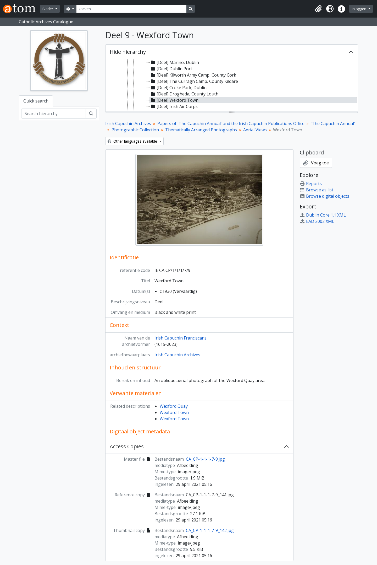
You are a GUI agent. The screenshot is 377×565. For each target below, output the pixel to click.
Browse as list (316, 190)
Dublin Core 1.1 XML (323, 215)
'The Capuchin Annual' (333, 123)
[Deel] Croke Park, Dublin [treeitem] (178, 87)
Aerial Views (255, 130)
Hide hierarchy (128, 51)
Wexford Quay (174, 406)
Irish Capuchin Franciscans (180, 338)
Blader (48, 8)
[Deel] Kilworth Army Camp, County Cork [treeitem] (193, 75)
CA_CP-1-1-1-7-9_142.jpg (210, 530)
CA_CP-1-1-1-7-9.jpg (205, 459)
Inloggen (359, 8)
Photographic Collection (135, 130)
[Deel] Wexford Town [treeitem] (174, 100)
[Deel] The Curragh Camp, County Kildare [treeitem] (194, 81)
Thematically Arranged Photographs (201, 130)
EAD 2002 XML (317, 221)
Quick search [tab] (35, 101)
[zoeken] (131, 9)
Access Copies (127, 446)
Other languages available (133, 141)
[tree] (232, 85)
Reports (311, 183)
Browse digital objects (324, 196)
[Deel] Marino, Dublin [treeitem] (174, 62)
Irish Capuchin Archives (128, 123)
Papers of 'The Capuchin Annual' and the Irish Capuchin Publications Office (230, 123)
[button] (318, 9)
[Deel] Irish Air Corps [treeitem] (174, 106)
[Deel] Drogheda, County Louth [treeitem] (184, 94)
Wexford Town (174, 412)
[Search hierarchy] (53, 114)
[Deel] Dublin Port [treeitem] (171, 69)
